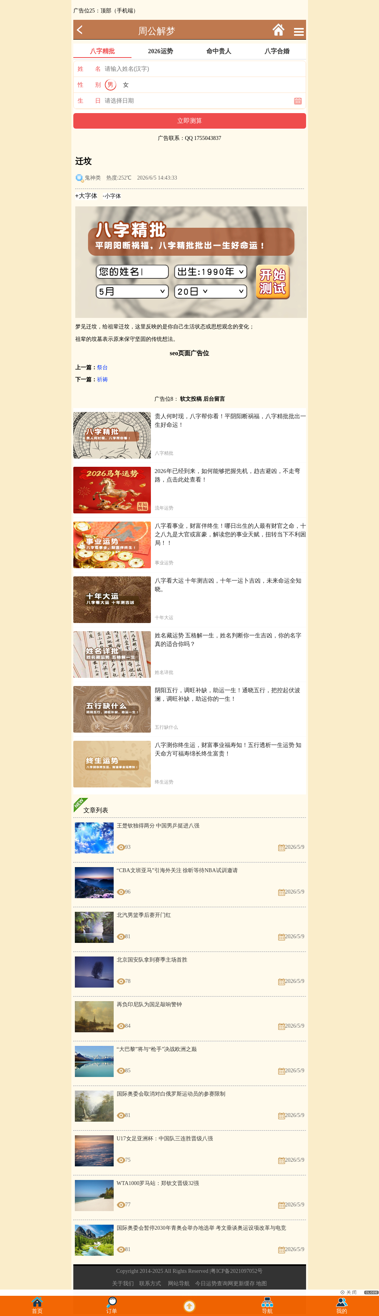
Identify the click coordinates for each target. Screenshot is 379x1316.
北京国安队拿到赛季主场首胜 (152, 960)
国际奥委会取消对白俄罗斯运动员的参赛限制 (171, 1094)
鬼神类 (93, 178)
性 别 (89, 85)
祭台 (102, 367)
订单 (112, 1309)
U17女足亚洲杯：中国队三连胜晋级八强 (165, 1138)
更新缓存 (244, 1283)
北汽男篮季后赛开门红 (144, 915)
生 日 (89, 101)
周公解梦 (156, 31)
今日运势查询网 (214, 1283)
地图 (261, 1283)
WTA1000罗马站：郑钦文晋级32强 (158, 1183)
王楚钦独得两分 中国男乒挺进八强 (158, 826)
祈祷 (102, 379)
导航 (267, 1309)
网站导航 (179, 1283)
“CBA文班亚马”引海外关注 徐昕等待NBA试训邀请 (177, 870)
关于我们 (123, 1283)
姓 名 (89, 69)
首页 (37, 1309)
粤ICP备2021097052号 (237, 1271)
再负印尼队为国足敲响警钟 (149, 1004)
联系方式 (150, 1283)
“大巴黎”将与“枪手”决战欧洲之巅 (157, 1049)
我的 (342, 1309)
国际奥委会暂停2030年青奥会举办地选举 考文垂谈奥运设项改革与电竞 (202, 1228)
